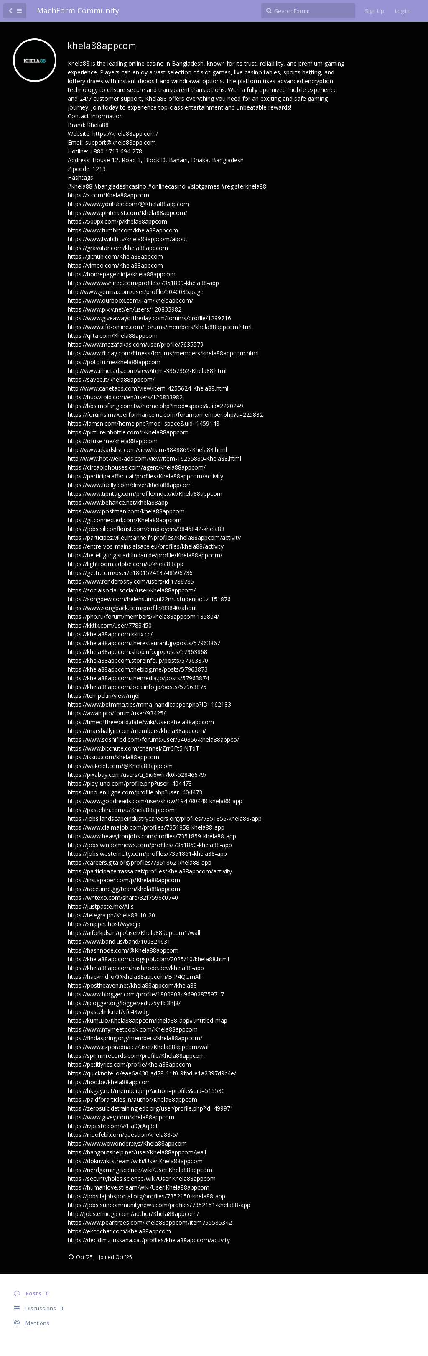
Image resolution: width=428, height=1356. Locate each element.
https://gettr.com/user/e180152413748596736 (130, 573)
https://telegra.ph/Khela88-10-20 (111, 915)
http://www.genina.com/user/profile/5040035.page (136, 292)
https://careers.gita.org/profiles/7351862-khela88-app (139, 862)
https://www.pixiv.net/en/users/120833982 (124, 309)
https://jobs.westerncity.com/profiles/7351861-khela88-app (147, 854)
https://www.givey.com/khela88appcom (121, 1117)
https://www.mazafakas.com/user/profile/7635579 (136, 344)
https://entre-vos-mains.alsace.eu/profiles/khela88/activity (146, 546)
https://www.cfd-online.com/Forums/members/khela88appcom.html (160, 327)
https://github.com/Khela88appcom (115, 256)
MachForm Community (78, 10)
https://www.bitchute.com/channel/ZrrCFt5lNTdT (133, 748)
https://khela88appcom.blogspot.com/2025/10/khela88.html (148, 959)
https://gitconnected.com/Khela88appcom (124, 520)
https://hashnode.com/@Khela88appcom (123, 950)
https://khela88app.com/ (125, 134)
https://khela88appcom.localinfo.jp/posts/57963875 (137, 687)
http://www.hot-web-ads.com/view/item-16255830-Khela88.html (154, 458)
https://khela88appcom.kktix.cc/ (110, 634)
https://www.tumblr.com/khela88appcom (123, 230)
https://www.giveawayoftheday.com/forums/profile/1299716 (149, 318)
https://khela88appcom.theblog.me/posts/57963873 (138, 669)
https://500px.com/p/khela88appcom (117, 221)
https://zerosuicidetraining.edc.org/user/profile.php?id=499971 (151, 1108)
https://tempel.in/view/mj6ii (104, 696)
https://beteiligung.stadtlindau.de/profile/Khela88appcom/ (145, 555)
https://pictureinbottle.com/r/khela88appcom (128, 432)
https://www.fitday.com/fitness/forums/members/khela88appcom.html (163, 353)
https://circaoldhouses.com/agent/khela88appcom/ (137, 467)
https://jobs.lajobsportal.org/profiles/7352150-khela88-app (146, 1196)
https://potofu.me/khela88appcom (114, 362)
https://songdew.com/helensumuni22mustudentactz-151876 (149, 599)
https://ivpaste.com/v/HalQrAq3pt (113, 1126)
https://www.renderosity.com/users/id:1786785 (131, 581)
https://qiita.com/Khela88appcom (113, 336)
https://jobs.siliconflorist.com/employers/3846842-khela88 (146, 529)
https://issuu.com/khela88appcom (113, 757)
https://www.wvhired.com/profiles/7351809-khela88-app (143, 283)
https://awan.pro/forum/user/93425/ (117, 713)
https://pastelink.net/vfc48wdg (108, 1012)
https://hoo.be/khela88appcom (109, 1082)
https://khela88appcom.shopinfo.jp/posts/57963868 (137, 652)
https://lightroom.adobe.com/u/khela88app (125, 564)
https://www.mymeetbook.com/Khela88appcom (133, 1029)
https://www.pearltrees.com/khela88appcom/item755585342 (150, 1222)
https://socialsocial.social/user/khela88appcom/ (132, 590)
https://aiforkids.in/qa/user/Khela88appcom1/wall (134, 933)
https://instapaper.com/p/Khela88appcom (124, 880)
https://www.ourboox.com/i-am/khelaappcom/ (130, 300)
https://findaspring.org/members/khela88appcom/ (135, 1038)
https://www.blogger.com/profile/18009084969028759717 (146, 994)
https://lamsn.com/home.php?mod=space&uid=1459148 (143, 423)
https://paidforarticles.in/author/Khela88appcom (132, 1099)
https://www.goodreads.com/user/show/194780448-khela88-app (155, 801)
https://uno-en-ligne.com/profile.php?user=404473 (135, 792)
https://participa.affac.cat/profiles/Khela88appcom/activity (145, 476)
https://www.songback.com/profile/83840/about (132, 608)
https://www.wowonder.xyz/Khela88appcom (127, 1143)
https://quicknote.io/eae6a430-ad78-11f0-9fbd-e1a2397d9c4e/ (152, 1073)
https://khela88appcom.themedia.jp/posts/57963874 (138, 678)
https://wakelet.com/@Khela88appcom (120, 766)
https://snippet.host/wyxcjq (104, 924)
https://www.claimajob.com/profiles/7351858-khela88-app (146, 827)
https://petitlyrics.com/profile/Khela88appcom (129, 1064)
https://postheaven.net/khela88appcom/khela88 (132, 985)
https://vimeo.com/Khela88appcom (115, 265)
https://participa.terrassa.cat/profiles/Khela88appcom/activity (150, 871)
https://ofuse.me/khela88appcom (113, 441)
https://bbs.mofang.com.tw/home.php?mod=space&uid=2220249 (155, 406)
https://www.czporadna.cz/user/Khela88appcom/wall (139, 1047)
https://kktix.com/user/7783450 (110, 625)
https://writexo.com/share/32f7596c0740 (123, 897)
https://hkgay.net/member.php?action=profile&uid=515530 (146, 1091)
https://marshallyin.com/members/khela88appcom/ (137, 731)
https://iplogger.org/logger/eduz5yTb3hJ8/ (124, 1003)
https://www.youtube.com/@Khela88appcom (128, 204)
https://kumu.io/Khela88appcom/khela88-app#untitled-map (147, 1020)
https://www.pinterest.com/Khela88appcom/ (127, 213)
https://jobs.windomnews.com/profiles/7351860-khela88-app (150, 845)
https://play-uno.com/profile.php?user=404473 (130, 783)
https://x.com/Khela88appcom (108, 195)
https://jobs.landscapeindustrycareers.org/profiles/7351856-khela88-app (165, 818)
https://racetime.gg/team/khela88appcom (124, 889)
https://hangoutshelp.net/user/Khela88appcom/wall (137, 1152)
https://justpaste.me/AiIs (101, 906)
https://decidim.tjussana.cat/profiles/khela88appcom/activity (149, 1240)
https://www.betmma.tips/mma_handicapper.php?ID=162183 (149, 704)
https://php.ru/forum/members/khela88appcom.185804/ (143, 617)
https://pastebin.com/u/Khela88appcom (121, 810)
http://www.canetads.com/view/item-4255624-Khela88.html (148, 388)
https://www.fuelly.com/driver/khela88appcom (130, 485)
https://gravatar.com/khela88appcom (118, 248)
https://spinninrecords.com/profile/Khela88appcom (136, 1056)
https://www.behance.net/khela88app (118, 502)
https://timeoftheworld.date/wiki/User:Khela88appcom (141, 722)
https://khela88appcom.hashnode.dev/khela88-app (136, 968)
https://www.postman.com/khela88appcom (126, 511)
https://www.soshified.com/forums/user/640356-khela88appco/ (153, 739)
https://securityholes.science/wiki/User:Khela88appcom (142, 1178)
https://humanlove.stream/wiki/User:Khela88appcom (138, 1187)
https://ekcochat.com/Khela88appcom (119, 1231)
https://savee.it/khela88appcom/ (111, 379)
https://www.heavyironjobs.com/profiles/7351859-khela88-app (152, 836)
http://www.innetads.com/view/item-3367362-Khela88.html (147, 371)
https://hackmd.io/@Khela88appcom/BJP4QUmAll (134, 977)
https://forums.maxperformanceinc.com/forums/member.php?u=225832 (165, 415)
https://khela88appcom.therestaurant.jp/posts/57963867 (144, 643)
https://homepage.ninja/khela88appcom (122, 274)
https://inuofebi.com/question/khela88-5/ (123, 1135)
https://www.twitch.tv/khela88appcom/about (128, 239)
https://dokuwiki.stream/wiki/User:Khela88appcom (135, 1161)
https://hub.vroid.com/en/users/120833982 (125, 397)
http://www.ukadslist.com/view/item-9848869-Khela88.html (147, 450)
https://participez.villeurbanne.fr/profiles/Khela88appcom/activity (154, 537)
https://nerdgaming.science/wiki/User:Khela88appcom (140, 1170)
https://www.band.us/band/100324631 (119, 941)
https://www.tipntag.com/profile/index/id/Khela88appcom (145, 494)
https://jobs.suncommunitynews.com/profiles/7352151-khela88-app (159, 1205)
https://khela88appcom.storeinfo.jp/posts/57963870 (138, 660)
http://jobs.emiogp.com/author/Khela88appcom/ (133, 1214)
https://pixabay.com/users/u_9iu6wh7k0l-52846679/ (137, 775)
